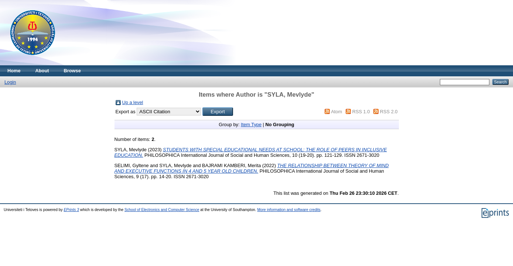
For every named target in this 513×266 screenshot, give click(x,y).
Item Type (251, 124)
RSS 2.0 (389, 111)
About (42, 70)
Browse (72, 70)
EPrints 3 (71, 210)
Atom (336, 111)
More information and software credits (288, 210)
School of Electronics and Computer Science (161, 210)
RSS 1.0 (361, 111)
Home (14, 70)
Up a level (132, 102)
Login (10, 82)
